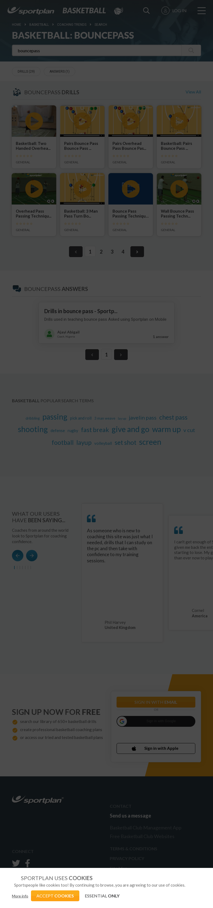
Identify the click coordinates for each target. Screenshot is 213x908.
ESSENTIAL (102, 895)
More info (20, 896)
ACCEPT (55, 895)
